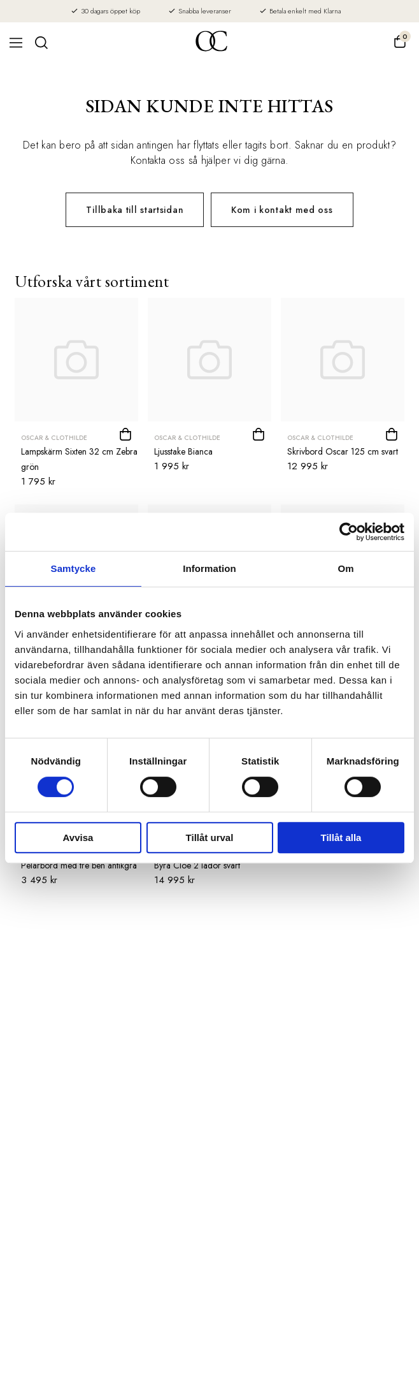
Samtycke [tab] (73, 568)
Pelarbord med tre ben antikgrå (79, 865)
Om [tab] (345, 568)
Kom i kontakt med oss (282, 209)
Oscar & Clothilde (54, 438)
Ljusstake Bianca (183, 451)
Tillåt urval (210, 837)
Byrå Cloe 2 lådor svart (197, 865)
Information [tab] (209, 568)
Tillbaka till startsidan (134, 209)
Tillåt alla (341, 837)
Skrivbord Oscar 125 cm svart (342, 451)
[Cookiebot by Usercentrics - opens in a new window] (348, 531)
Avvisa (78, 837)
